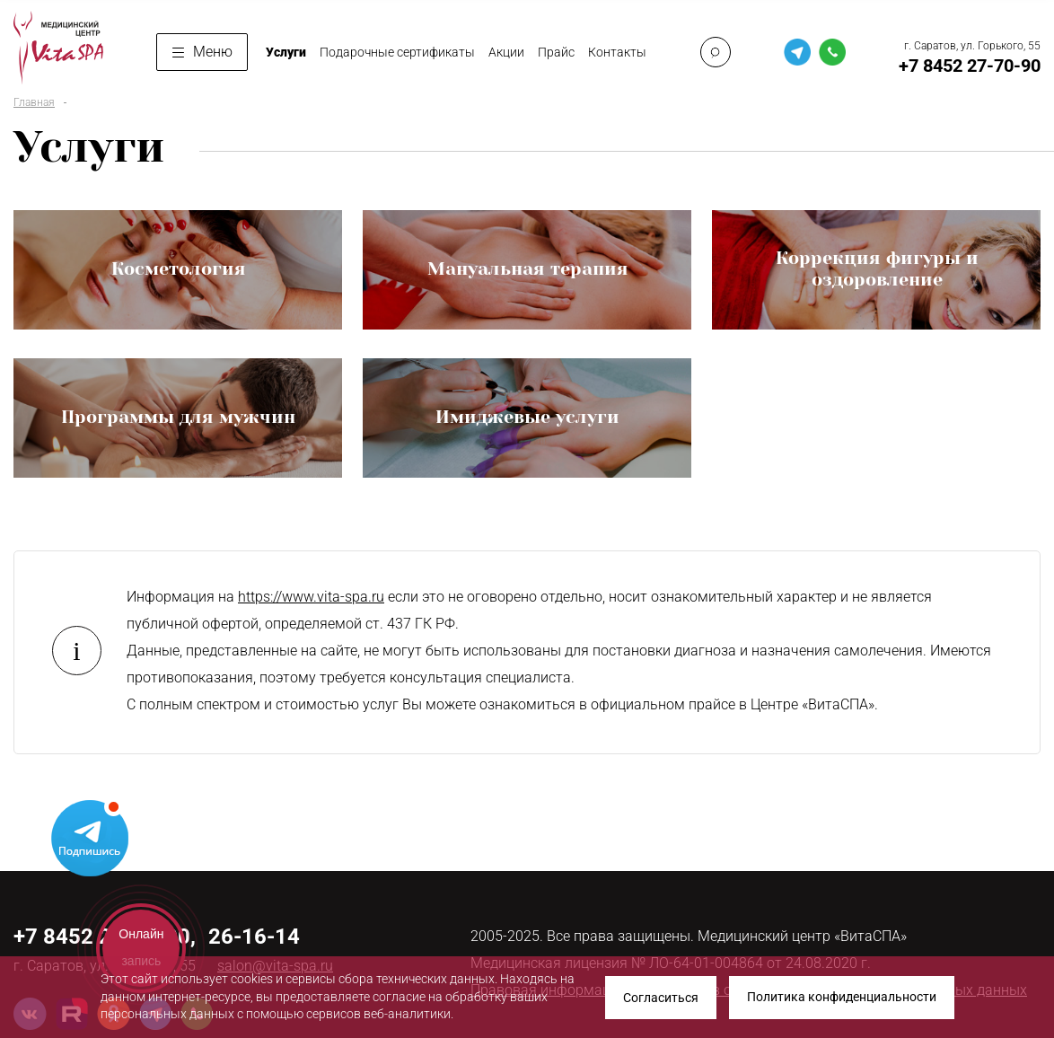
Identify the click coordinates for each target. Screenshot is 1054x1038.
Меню (202, 51)
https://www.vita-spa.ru (311, 596)
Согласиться (660, 997)
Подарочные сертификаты (397, 52)
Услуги (286, 52)
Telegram (89, 836)
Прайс (556, 52)
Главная (34, 102)
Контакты (617, 52)
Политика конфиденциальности (841, 997)
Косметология (178, 269)
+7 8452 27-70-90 (970, 65)
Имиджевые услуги (527, 417)
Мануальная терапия (527, 269)
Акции (506, 52)
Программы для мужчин (178, 417)
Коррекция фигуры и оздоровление (877, 269)
